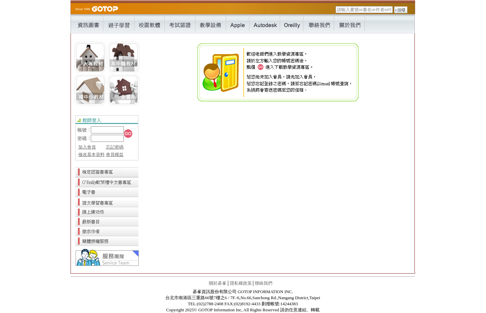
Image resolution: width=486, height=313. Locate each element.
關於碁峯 (217, 283)
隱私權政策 (241, 283)
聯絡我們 (263, 283)
